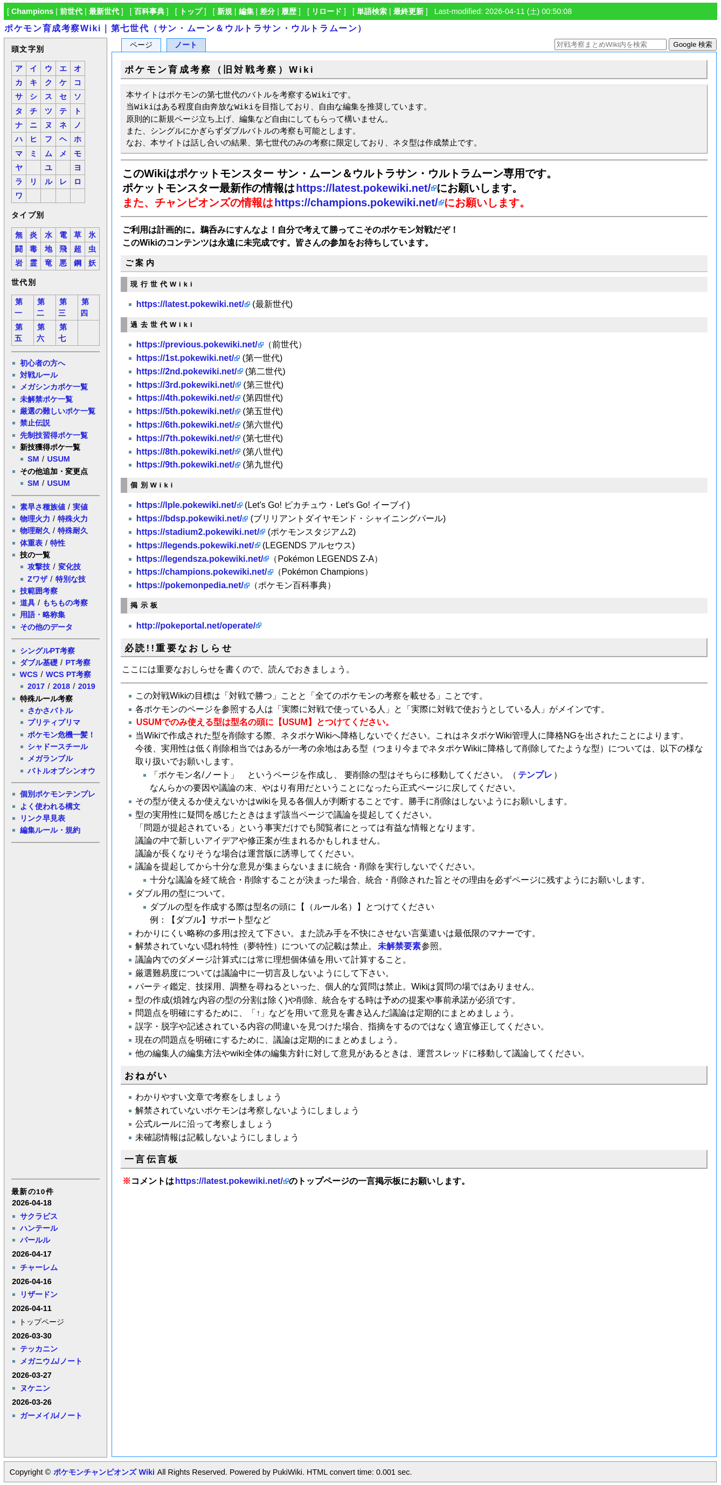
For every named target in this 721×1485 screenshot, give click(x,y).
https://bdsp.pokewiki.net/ (189, 518)
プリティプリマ (53, 722)
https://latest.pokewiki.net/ (363, 188)
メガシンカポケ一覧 (54, 386)
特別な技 (71, 579)
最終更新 (408, 11)
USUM (58, 459)
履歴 (288, 11)
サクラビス (39, 1216)
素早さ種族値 (42, 507)
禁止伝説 (35, 423)
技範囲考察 (39, 591)
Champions (32, 11)
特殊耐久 (73, 530)
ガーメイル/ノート (51, 1415)
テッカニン (39, 1348)
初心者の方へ (42, 363)
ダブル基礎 (39, 662)
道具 (27, 602)
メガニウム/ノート (51, 1361)
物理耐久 (35, 530)
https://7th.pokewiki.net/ (185, 438)
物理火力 (35, 518)
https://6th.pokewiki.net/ (185, 424)
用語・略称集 (42, 614)
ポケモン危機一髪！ (61, 734)
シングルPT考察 (47, 650)
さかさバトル (50, 710)
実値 (80, 507)
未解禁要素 (399, 946)
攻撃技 (38, 566)
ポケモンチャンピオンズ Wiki (103, 1472)
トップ (190, 11)
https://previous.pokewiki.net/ (197, 344)
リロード (326, 11)
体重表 (31, 543)
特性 (57, 543)
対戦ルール (39, 375)
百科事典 (149, 11)
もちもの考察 (65, 602)
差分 (267, 11)
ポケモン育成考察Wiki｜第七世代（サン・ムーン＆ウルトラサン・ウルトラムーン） (185, 28)
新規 (224, 11)
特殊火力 (73, 518)
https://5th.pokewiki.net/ (185, 411)
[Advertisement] (55, 1010)
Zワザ (37, 579)
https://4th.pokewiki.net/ (185, 397)
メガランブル (50, 758)
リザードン (39, 1294)
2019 (86, 686)
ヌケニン (35, 1388)
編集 (246, 11)
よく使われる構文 (50, 806)
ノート (186, 45)
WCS (29, 674)
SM (33, 459)
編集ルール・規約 (50, 830)
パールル (35, 1240)
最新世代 (104, 11)
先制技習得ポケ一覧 (54, 435)
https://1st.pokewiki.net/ (185, 357)
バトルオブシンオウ (61, 770)
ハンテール (39, 1228)
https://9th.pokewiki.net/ (185, 464)
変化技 (69, 566)
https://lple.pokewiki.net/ (186, 505)
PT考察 (77, 662)
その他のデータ (46, 627)
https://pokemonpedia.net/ (190, 585)
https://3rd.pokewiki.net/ (185, 384)
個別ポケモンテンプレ (57, 794)
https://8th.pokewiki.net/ (185, 451)
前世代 (71, 11)
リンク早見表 (42, 818)
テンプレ (535, 774)
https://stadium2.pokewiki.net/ (197, 531)
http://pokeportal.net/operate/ (195, 625)
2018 (61, 686)
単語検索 (372, 11)
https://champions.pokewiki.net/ (356, 202)
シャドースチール (57, 746)
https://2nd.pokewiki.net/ (186, 371)
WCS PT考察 (68, 674)
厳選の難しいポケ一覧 (57, 411)
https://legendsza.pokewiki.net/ (200, 558)
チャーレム (39, 1267)
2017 (36, 686)
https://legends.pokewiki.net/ (195, 545)
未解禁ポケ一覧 (46, 399)
